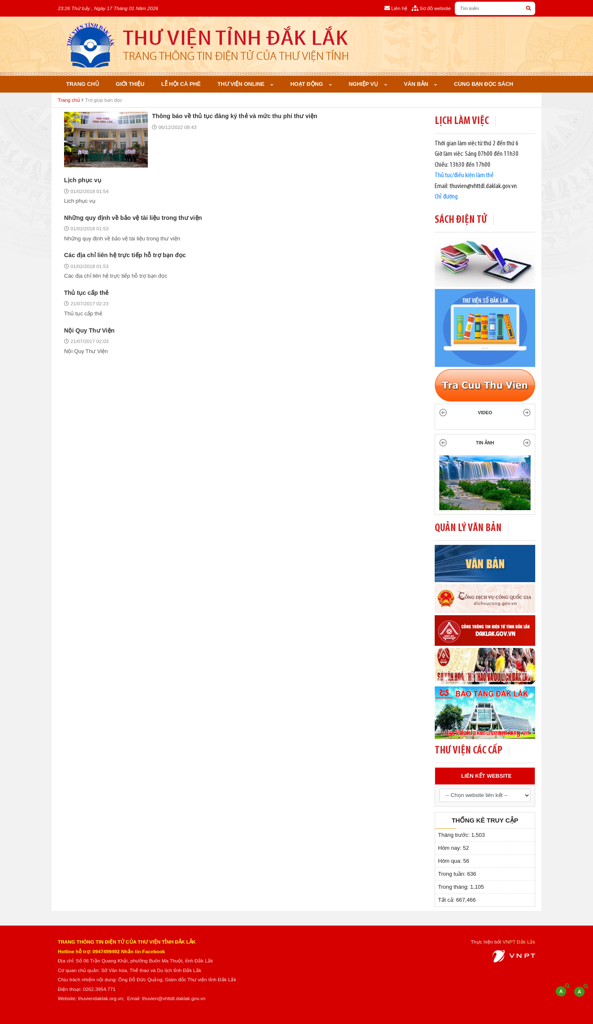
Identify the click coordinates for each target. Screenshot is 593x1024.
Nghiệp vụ (364, 84)
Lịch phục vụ (82, 180)
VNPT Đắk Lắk (519, 941)
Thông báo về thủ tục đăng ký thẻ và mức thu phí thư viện (234, 116)
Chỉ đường (446, 196)
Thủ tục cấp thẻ (86, 292)
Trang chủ (82, 84)
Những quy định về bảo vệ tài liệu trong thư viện (133, 217)
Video (485, 412)
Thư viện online (241, 84)
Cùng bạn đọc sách (483, 84)
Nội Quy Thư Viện (89, 330)
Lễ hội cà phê (181, 84)
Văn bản (417, 84)
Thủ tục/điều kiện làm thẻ (464, 175)
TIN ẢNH (485, 442)
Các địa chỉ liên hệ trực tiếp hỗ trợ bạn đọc (125, 255)
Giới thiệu (130, 84)
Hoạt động (307, 84)
